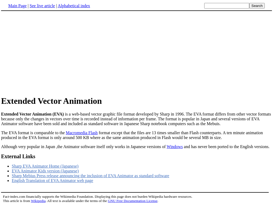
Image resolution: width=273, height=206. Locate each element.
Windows (175, 146)
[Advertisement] (136, 53)
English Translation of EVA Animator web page (52, 180)
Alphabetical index (74, 5)
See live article (42, 5)
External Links (18, 156)
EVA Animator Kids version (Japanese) (45, 171)
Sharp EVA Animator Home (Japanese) (45, 166)
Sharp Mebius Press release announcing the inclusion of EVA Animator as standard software (90, 175)
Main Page (17, 5)
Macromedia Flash (82, 132)
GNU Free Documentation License (132, 201)
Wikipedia (38, 201)
